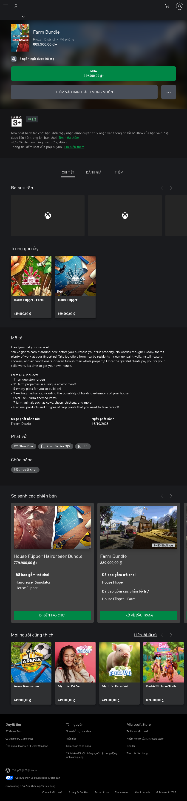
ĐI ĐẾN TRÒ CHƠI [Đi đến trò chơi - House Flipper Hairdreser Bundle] (52, 615)
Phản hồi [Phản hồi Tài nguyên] (71, 738)
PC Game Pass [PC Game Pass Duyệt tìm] (14, 731)
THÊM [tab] (119, 172)
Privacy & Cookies (78, 792)
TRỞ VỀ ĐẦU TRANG (138, 615)
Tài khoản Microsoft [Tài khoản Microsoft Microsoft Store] (137, 731)
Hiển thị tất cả (145, 634)
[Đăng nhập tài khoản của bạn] (179, 6)
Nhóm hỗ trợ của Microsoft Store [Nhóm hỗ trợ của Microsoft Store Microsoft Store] (145, 738)
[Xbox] (12, 16)
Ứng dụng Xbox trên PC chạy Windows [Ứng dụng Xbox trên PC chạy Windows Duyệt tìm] (27, 745)
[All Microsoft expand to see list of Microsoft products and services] (5, 6)
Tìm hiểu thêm (69, 137)
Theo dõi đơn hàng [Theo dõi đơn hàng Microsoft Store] (137, 753)
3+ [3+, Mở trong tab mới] (32, 119)
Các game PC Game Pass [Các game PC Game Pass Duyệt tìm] (19, 738)
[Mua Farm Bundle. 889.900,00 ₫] (93, 73)
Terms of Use (102, 792)
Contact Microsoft (52, 792)
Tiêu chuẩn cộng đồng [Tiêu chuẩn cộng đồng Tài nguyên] (78, 745)
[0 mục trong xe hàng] (168, 6)
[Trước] (162, 188)
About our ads (142, 792)
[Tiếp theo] (171, 188)
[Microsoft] (93, 3)
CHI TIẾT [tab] (68, 172)
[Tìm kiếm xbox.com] (16, 6)
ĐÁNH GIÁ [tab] (93, 172)
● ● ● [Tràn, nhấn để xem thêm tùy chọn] (169, 92)
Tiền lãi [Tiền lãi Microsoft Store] (131, 745)
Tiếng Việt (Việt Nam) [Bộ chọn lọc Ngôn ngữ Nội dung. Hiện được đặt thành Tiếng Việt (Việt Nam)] (24, 770)
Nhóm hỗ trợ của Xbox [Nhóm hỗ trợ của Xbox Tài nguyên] (78, 731)
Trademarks (121, 792)
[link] (31, 287)
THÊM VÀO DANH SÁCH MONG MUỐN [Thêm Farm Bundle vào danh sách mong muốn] (84, 92)
